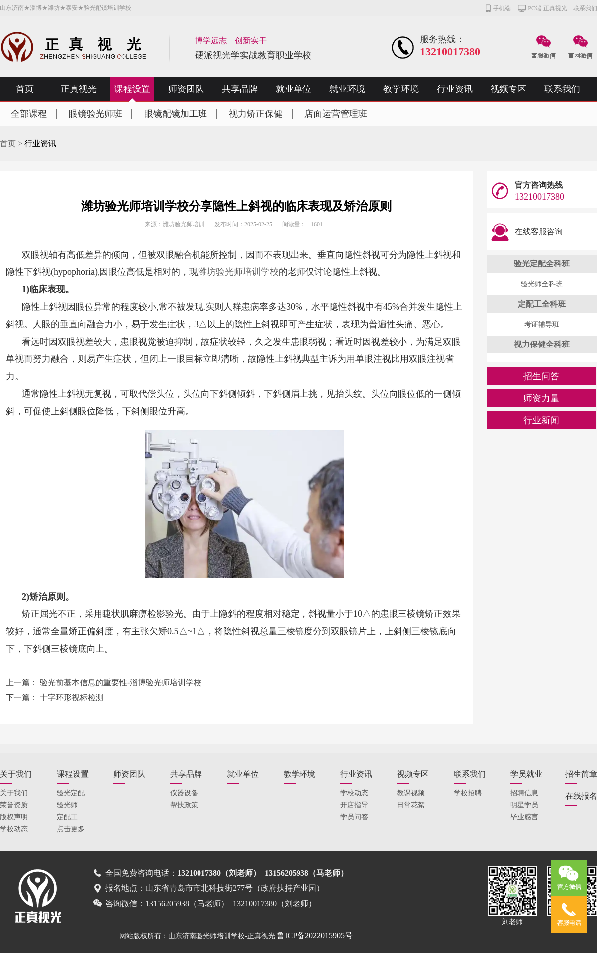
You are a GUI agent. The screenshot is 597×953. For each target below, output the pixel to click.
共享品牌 (240, 89)
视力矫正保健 (256, 114)
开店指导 (354, 805)
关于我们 (16, 774)
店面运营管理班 (335, 114)
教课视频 (411, 793)
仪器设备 (184, 793)
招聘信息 (524, 793)
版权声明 (14, 817)
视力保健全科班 (542, 344)
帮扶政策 (184, 805)
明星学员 (524, 805)
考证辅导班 (541, 324)
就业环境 (347, 89)
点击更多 (71, 829)
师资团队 (186, 89)
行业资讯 (455, 89)
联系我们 (585, 8)
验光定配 (71, 793)
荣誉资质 (14, 805)
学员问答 (354, 817)
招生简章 (581, 774)
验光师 (67, 805)
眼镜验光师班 (95, 114)
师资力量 (541, 398)
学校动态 (14, 829)
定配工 (67, 817)
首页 (25, 89)
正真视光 (555, 8)
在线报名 (581, 796)
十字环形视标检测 (71, 697)
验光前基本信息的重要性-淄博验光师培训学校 (120, 682)
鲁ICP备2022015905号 (315, 935)
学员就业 (526, 774)
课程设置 (132, 89)
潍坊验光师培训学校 (238, 272)
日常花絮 (411, 805)
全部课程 (29, 114)
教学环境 (401, 89)
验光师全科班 (542, 284)
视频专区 (508, 89)
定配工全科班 (542, 304)
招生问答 (541, 376)
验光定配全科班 (542, 264)
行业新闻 (541, 420)
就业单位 (293, 89)
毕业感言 (524, 817)
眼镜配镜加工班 (175, 114)
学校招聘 (468, 793)
